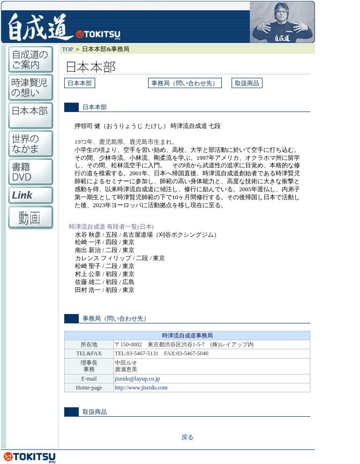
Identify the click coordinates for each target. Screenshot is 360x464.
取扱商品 (247, 83)
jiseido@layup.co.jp (137, 378)
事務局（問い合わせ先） (184, 83)
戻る (187, 437)
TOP (67, 48)
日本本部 (80, 83)
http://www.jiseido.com (141, 387)
